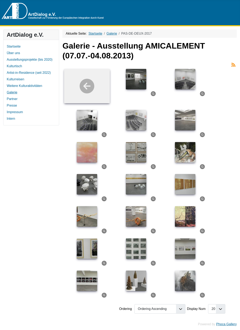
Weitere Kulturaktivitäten (24, 86)
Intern (11, 118)
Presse (12, 105)
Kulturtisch (14, 66)
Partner (12, 99)
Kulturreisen (15, 79)
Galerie (12, 92)
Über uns (13, 53)
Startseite (14, 46)
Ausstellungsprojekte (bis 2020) (29, 59)
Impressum (15, 112)
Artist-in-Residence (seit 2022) (29, 72)
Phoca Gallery (226, 324)
